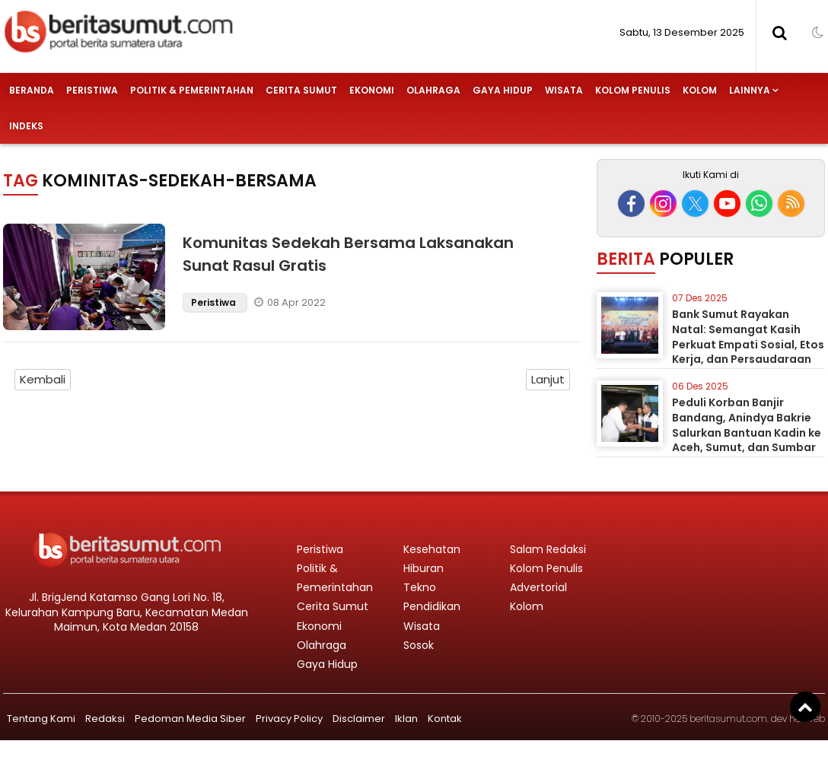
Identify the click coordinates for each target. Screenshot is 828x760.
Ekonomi (371, 90)
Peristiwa (92, 90)
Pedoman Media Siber (190, 718)
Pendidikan (431, 606)
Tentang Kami (41, 718)
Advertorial (538, 587)
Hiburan (423, 568)
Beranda (31, 90)
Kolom (700, 90)
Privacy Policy (289, 718)
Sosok (418, 645)
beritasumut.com (728, 718)
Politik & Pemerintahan (191, 90)
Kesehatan (431, 549)
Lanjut (548, 379)
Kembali (42, 379)
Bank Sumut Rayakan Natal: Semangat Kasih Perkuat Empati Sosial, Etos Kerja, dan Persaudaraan (748, 337)
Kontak (445, 718)
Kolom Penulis (632, 90)
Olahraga (433, 90)
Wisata (564, 90)
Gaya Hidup (503, 90)
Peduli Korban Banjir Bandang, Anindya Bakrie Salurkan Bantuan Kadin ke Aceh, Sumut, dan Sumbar (746, 425)
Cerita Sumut (301, 90)
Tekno (419, 587)
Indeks (26, 125)
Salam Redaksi (548, 549)
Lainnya (749, 90)
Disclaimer (359, 718)
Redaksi (105, 718)
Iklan (406, 718)
